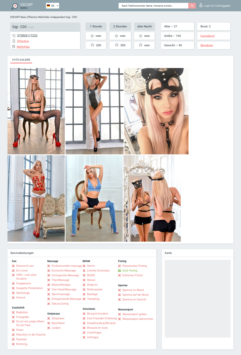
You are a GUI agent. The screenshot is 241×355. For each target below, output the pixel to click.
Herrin (91, 266)
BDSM (91, 275)
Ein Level (21, 270)
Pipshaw (21, 339)
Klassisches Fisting (134, 266)
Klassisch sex (25, 266)
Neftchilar (44, 17)
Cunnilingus (94, 332)
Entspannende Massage (67, 299)
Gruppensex (23, 283)
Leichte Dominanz (98, 270)
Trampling (93, 299)
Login (215, 5)
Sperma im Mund (133, 290)
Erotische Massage (64, 270)
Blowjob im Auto (97, 327)
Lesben (56, 327)
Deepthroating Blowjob (101, 323)
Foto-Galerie (21, 59)
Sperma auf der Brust (135, 294)
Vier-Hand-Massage (64, 289)
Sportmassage (61, 294)
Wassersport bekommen (137, 319)
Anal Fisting (129, 270)
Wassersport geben (134, 314)
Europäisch (208, 36)
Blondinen (207, 45)
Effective (32, 17)
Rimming (21, 344)
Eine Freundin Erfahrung (102, 318)
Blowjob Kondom (97, 313)
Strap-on (92, 284)
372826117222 (27, 35)
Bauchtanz (58, 323)
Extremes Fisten (132, 275)
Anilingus (93, 337)
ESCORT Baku (18, 17)
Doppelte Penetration (29, 288)
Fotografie (22, 317)
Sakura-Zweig (60, 303)
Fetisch (20, 297)
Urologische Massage (65, 275)
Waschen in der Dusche (31, 334)
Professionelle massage (67, 266)
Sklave (91, 280)
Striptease (58, 318)
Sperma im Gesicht (134, 299)
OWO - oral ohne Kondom (26, 276)
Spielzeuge (23, 293)
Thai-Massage (60, 280)
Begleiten (22, 312)
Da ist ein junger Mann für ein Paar (30, 323)
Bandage (92, 294)
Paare (19, 330)
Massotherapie (61, 284)
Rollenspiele (94, 289)
